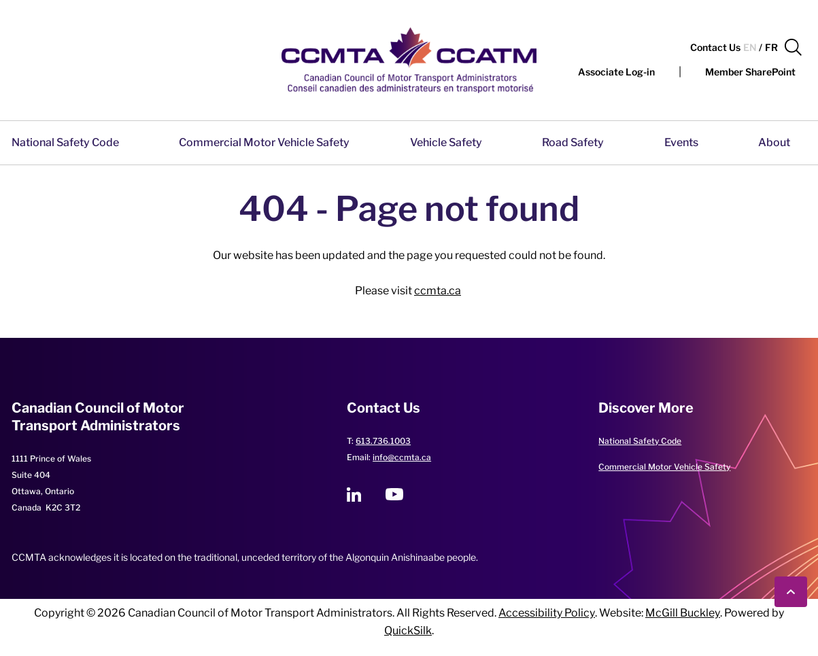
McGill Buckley (682, 612)
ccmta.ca (437, 290)
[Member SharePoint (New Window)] (750, 72)
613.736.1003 (383, 441)
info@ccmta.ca (402, 457)
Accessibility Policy (546, 612)
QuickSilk (408, 630)
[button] (793, 47)
